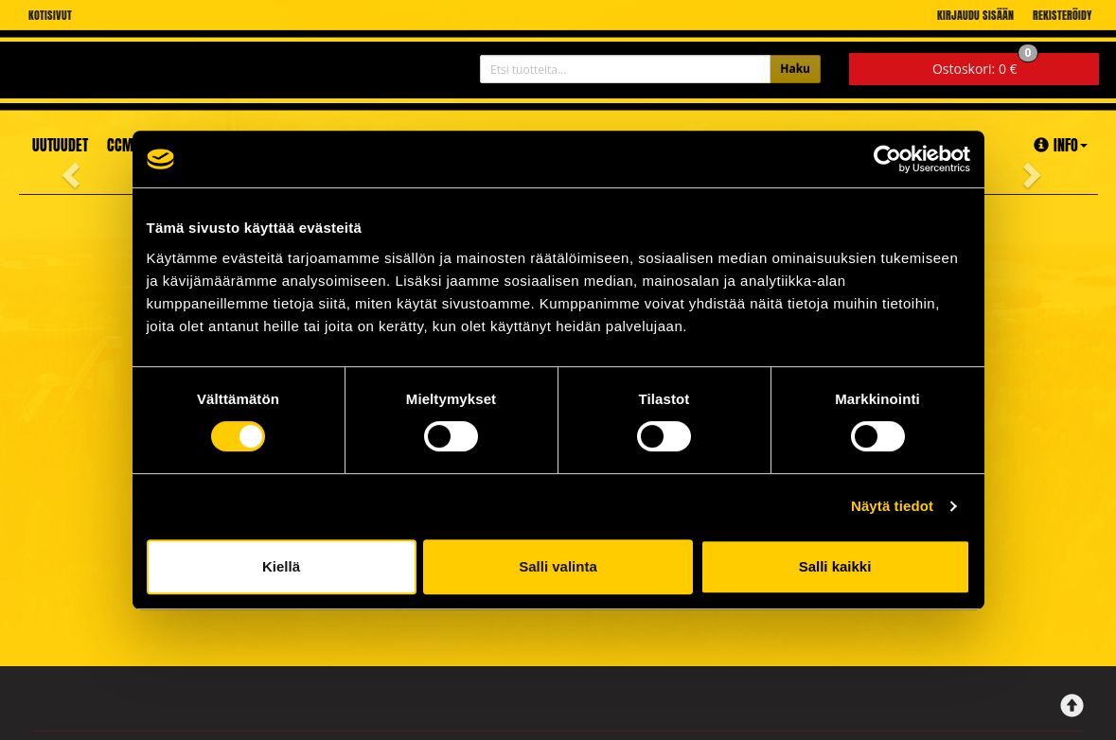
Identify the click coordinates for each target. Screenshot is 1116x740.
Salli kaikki (835, 566)
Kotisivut (50, 15)
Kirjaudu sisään (975, 15)
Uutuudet (60, 144)
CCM (120, 144)
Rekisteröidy (1062, 15)
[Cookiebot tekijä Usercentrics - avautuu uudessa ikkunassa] (887, 159)
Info (1061, 144)
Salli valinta (558, 566)
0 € (985, 65)
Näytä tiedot (892, 506)
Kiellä (281, 566)
